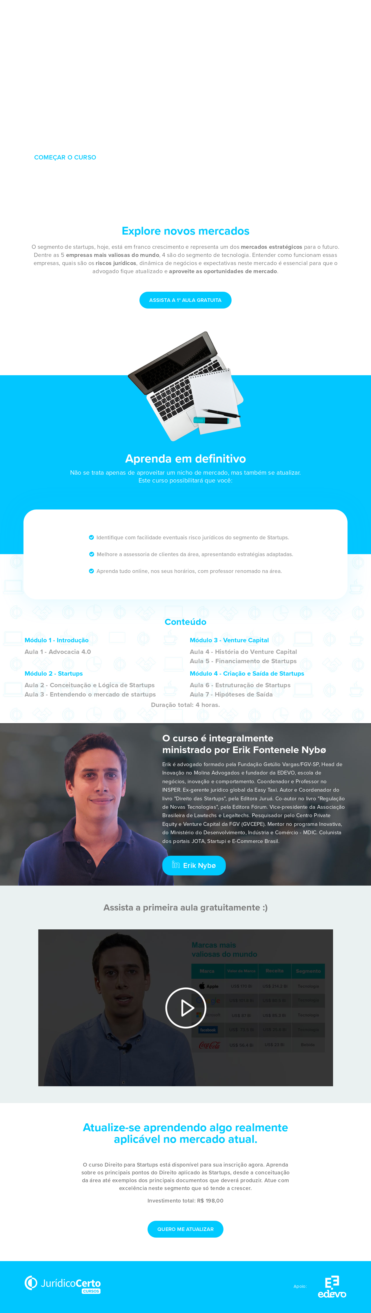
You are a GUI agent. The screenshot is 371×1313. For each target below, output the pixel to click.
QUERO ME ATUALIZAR (185, 1229)
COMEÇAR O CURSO (65, 157)
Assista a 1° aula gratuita (185, 300)
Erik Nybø (194, 865)
